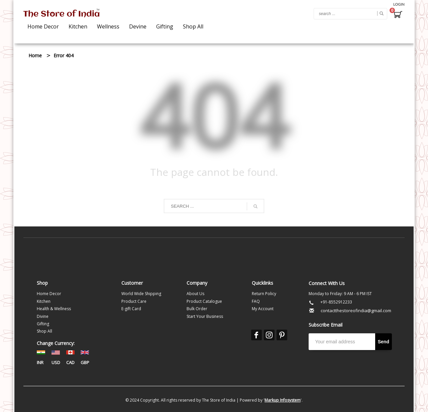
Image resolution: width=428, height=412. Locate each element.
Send (383, 341)
